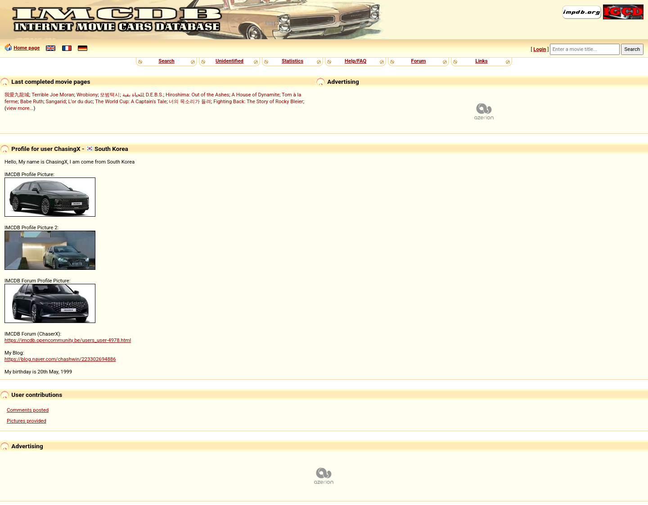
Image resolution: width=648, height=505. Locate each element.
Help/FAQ (355, 61)
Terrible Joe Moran (53, 94)
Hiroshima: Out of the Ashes (197, 94)
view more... (20, 108)
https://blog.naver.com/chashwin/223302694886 (60, 359)
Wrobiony (87, 94)
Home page (27, 48)
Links (481, 61)
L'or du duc (80, 101)
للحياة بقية (133, 94)
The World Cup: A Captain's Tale (130, 101)
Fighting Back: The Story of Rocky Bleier (258, 101)
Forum (418, 61)
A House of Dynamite (255, 94)
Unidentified (229, 61)
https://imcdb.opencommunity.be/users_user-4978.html (67, 340)
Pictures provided (26, 421)
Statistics (292, 61)
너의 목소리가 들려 (190, 101)
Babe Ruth (32, 101)
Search (166, 61)
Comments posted (28, 410)
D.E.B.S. (154, 94)
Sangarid (56, 101)
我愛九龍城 (16, 94)
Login (539, 49)
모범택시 (110, 94)
